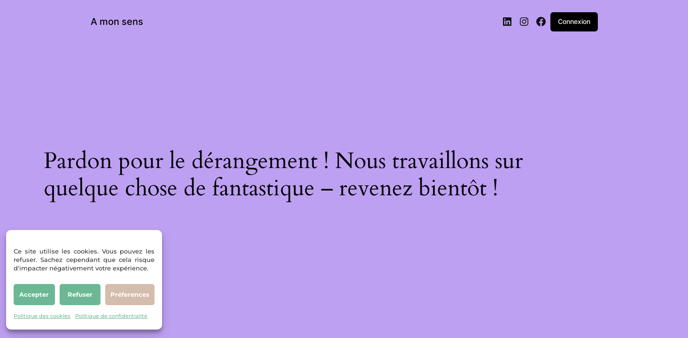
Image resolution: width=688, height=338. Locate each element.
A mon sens (117, 21)
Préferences (129, 294)
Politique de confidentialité (111, 316)
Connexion (574, 21)
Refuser (80, 294)
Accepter (34, 294)
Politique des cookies (42, 316)
